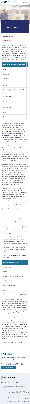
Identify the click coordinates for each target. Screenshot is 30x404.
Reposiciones (11, 357)
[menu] (27, 2)
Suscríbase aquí (8, 367)
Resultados (21, 357)
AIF (5, 382)
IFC (9, 382)
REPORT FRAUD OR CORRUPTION (22, 401)
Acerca (3, 357)
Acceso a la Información (17, 397)
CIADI (17, 382)
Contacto (27, 398)
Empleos (26, 397)
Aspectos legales (6, 397)
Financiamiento (5, 360)
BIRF (2, 382)
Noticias (15, 360)
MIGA (12, 382)
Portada (7, 23)
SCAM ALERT (10, 401)
